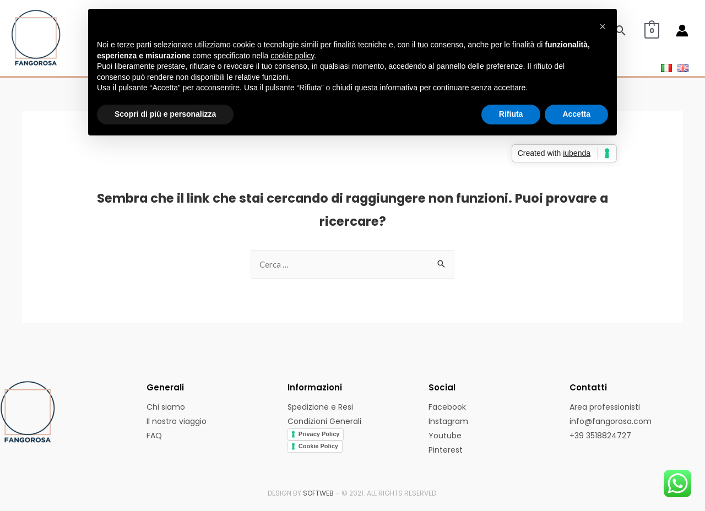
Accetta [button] (576, 114)
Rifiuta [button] (511, 114)
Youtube (445, 435)
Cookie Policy (318, 446)
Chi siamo (166, 406)
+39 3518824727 (600, 435)
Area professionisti (605, 406)
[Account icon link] (682, 30)
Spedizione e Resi (320, 406)
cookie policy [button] (292, 55)
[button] (602, 26)
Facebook (447, 406)
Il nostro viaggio (177, 421)
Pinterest (446, 449)
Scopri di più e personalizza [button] (165, 114)
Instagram (448, 421)
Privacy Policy (319, 434)
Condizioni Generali (324, 421)
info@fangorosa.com (611, 421)
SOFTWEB (318, 493)
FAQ (154, 435)
